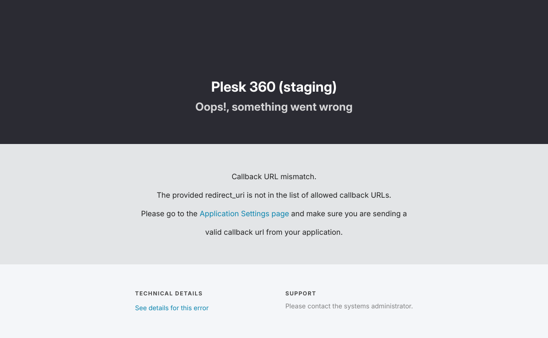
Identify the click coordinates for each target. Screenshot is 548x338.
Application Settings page (244, 213)
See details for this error (172, 308)
